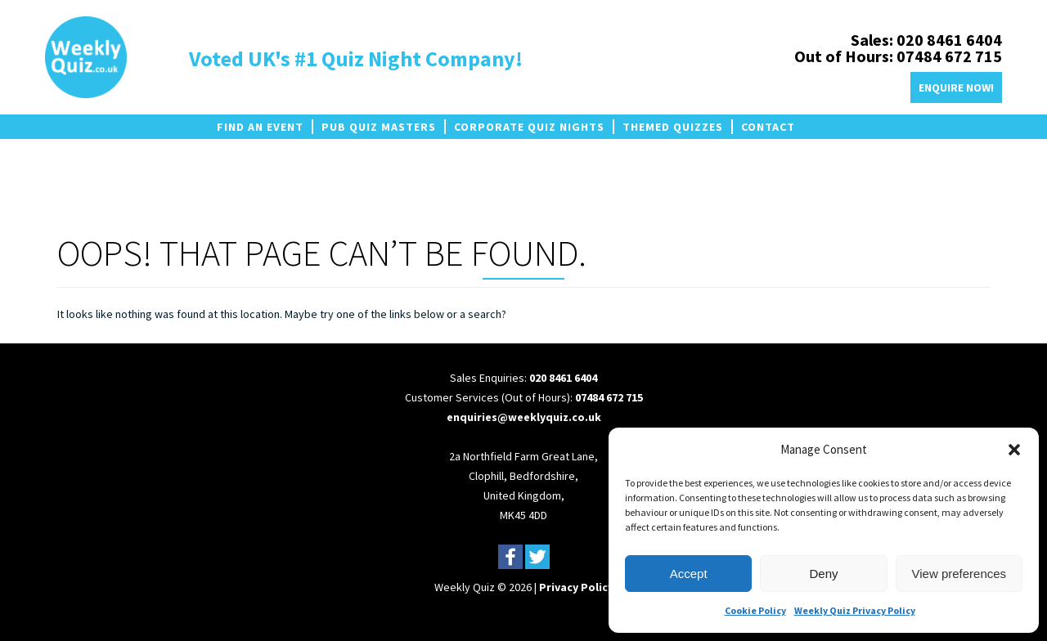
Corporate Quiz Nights (529, 126)
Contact (768, 126)
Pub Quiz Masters (378, 126)
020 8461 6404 (563, 377)
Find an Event (260, 126)
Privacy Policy (576, 587)
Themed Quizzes (672, 126)
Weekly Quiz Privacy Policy (854, 610)
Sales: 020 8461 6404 (926, 39)
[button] (1014, 450)
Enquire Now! (956, 87)
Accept (689, 573)
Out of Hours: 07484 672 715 (898, 56)
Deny (823, 573)
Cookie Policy (755, 610)
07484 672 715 (609, 397)
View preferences (959, 573)
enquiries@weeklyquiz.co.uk (524, 417)
